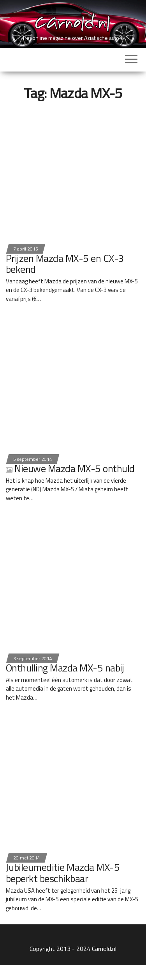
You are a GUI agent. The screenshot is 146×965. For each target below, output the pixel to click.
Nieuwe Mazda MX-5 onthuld (70, 468)
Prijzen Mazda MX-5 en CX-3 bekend (65, 264)
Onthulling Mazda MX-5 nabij (65, 667)
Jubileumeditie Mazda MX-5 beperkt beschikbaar (63, 872)
